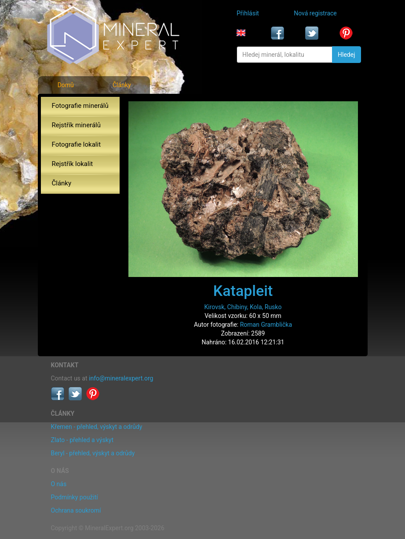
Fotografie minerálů (80, 106)
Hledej (346, 54)
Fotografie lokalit (76, 144)
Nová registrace (315, 13)
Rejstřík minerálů (76, 125)
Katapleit (243, 290)
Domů (66, 85)
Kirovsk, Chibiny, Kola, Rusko (243, 306)
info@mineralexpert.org (121, 378)
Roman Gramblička (266, 324)
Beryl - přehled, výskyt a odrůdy (93, 453)
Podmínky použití (74, 497)
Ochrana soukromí (76, 510)
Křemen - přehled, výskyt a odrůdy (96, 426)
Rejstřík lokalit (72, 164)
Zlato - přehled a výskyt (82, 439)
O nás (59, 483)
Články (122, 85)
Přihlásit (248, 13)
